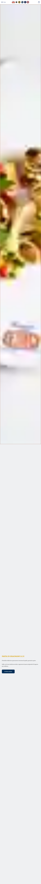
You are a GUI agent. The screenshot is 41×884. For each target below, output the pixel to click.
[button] (20, 2)
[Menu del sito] (3, 2)
